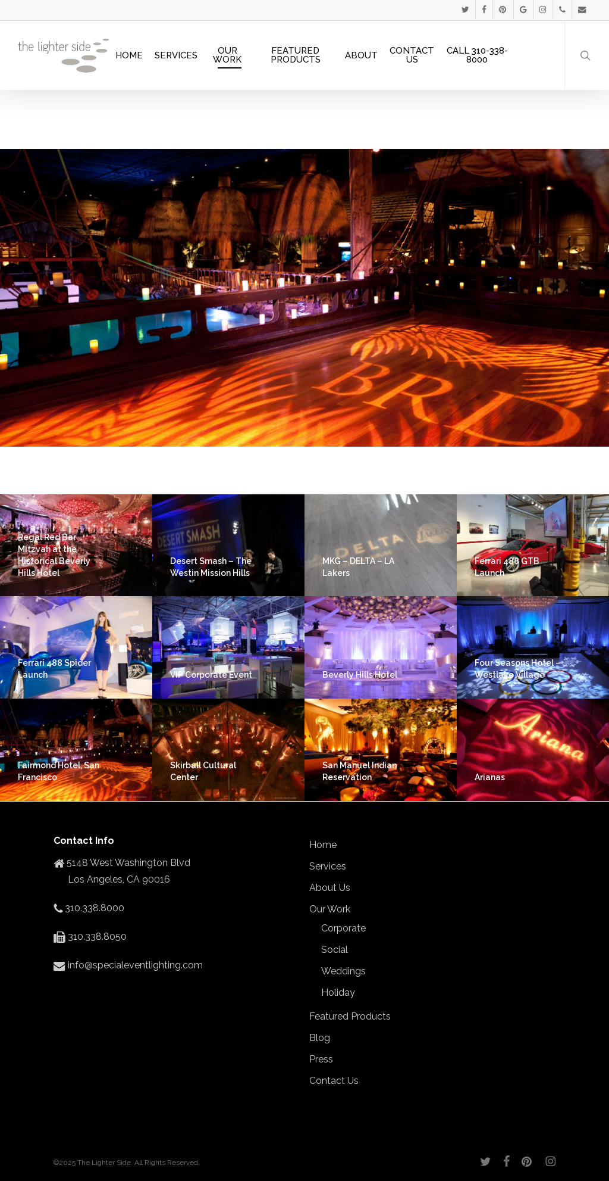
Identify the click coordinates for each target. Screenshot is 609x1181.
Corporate (343, 928)
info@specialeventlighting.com (134, 965)
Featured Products (350, 1016)
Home (323, 844)
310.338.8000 (93, 908)
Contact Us (334, 1080)
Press (321, 1059)
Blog (319, 1037)
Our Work (329, 909)
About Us (329, 887)
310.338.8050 (96, 936)
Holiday (338, 992)
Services (327, 866)
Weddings (343, 971)
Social (334, 949)
